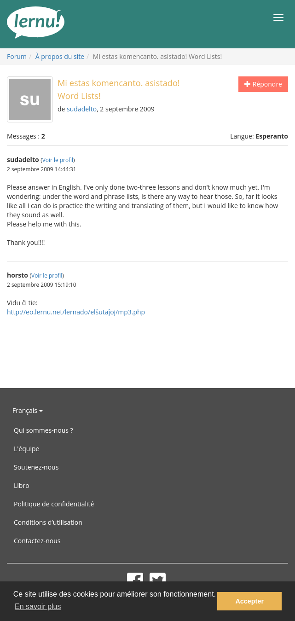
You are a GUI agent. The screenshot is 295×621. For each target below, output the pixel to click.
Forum (17, 56)
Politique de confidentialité (54, 503)
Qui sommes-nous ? (43, 430)
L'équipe (26, 448)
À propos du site (59, 56)
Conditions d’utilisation (48, 522)
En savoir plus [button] (38, 606)
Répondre (263, 84)
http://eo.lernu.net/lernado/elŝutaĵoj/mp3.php (76, 312)
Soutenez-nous (36, 467)
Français (27, 410)
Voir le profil (57, 159)
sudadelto (82, 108)
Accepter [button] (249, 601)
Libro (21, 485)
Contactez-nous (37, 540)
